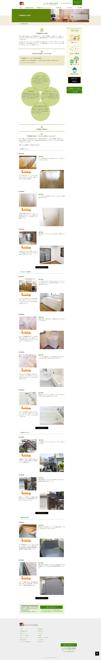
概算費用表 (40, 629)
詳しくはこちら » (41, 267)
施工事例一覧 (40, 631)
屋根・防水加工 (23, 639)
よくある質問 (40, 639)
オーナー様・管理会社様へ (25, 641)
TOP (19, 23)
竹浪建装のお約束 (23, 631)
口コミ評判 (40, 633)
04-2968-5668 (51, 3)
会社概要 (39, 635)
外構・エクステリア (24, 637)
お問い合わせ (40, 641)
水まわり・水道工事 (24, 635)
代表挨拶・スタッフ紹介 (43, 637)
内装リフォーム (23, 633)
